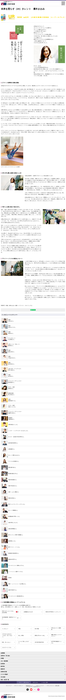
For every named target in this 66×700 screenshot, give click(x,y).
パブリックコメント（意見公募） (53, 685)
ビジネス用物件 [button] (33, 674)
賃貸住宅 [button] (33, 669)
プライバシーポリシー (18, 685)
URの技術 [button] (3, 677)
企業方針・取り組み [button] (5, 655)
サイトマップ (8, 685)
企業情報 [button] (3, 653)
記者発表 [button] (3, 663)
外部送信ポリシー (29, 685)
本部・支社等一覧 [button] (33, 679)
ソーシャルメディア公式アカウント (33, 686)
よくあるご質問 (44, 682)
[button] (63, 2)
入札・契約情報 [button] (4, 661)
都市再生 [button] (33, 666)
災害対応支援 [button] (33, 671)
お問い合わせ (35, 682)
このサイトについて (40, 685)
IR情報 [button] (2, 658)
